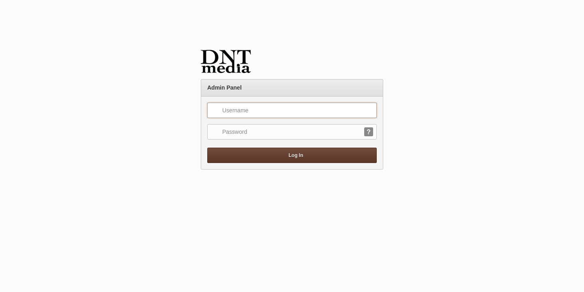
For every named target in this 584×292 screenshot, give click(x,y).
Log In (292, 155)
